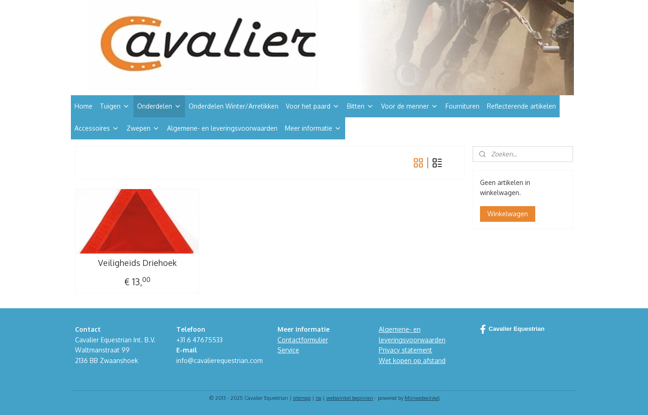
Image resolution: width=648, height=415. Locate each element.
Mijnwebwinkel (422, 398)
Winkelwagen (507, 214)
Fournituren (463, 106)
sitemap (302, 398)
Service (288, 350)
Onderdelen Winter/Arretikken (233, 106)
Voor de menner (409, 106)
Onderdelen (159, 106)
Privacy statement (405, 350)
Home (84, 106)
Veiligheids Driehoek (137, 263)
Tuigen (115, 106)
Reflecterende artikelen (521, 106)
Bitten (360, 106)
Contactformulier (303, 340)
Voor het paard (313, 106)
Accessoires (97, 128)
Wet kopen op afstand (412, 360)
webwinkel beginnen (349, 398)
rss (318, 398)
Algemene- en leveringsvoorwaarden (222, 128)
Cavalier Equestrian (512, 329)
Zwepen (143, 128)
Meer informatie (313, 128)
